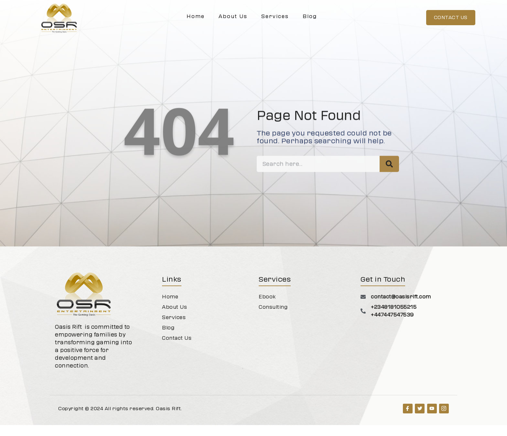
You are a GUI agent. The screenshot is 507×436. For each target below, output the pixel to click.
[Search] (389, 183)
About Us (233, 16)
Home (196, 16)
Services (275, 16)
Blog (310, 16)
